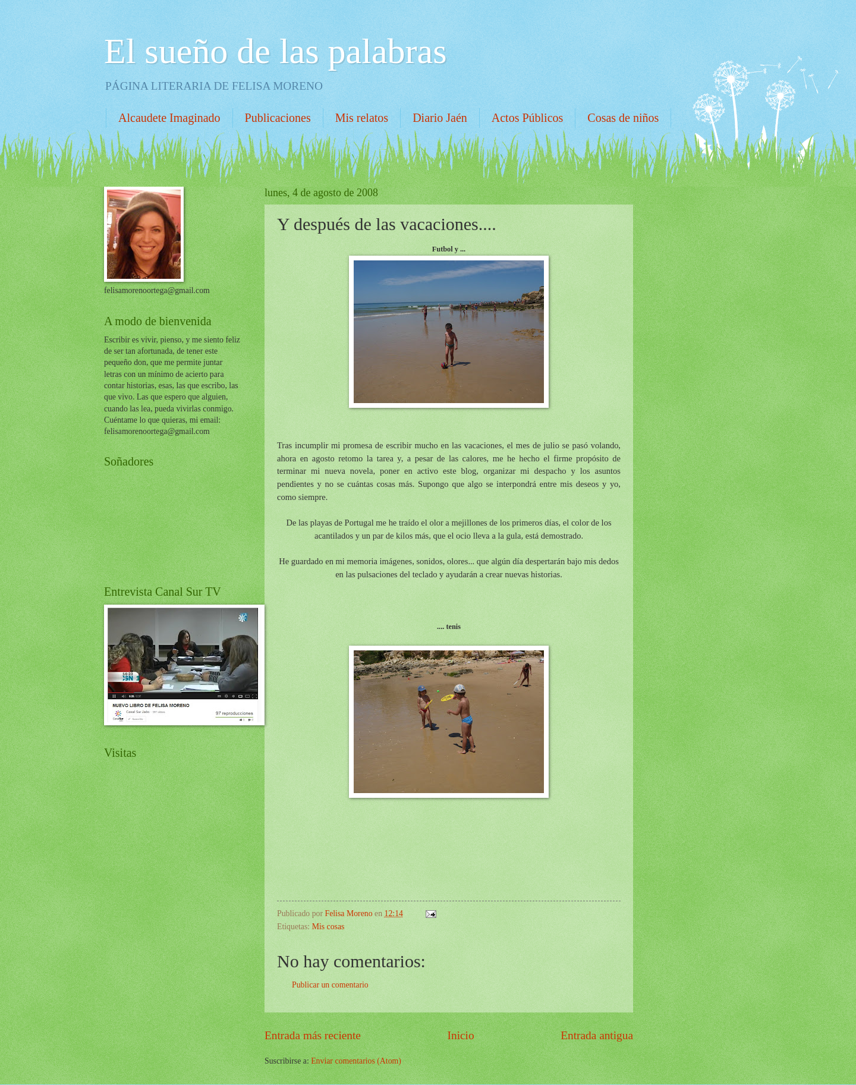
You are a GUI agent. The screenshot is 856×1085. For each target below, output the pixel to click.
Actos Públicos (528, 117)
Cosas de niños (623, 117)
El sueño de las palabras (275, 51)
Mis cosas (328, 926)
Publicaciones (278, 117)
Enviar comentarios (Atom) (356, 1060)
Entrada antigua (597, 1035)
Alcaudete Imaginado (169, 117)
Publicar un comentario (330, 984)
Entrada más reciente (313, 1035)
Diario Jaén (440, 117)
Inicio (461, 1035)
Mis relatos (361, 117)
